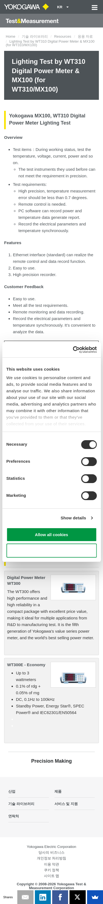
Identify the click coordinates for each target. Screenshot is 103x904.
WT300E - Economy (26, 664)
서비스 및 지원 (66, 804)
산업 (11, 791)
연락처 (13, 816)
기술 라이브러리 (35, 36)
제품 (58, 791)
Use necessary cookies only (51, 550)
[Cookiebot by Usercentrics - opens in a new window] (73, 349)
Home (10, 36)
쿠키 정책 (51, 870)
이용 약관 (51, 864)
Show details (73, 518)
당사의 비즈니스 (51, 852)
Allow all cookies (51, 534)
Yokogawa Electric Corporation (51, 847)
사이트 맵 (51, 876)
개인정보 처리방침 (51, 858)
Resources (62, 36)
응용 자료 (85, 36)
